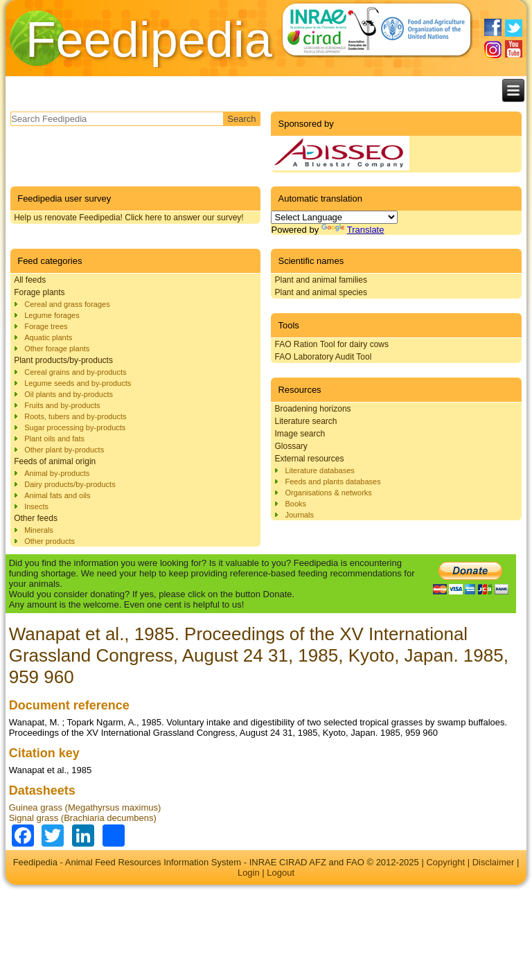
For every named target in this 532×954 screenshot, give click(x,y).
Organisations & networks (328, 492)
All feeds (30, 280)
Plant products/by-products (63, 360)
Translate (352, 229)
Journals (299, 515)
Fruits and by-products (62, 405)
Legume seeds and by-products (77, 383)
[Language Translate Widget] (334, 217)
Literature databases (319, 470)
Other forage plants (56, 348)
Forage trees (45, 326)
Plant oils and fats (54, 438)
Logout (280, 872)
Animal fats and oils (57, 495)
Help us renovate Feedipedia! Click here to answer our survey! (129, 217)
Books (295, 504)
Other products (49, 541)
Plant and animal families (320, 280)
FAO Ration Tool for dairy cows (331, 344)
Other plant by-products (64, 449)
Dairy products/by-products (69, 484)
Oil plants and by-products (68, 394)
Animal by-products (56, 473)
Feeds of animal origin (55, 461)
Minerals (38, 530)
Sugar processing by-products (74, 427)
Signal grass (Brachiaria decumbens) (83, 818)
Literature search (305, 421)
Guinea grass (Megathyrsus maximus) (85, 807)
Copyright (445, 862)
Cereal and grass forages (67, 304)
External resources (309, 458)
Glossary (290, 446)
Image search (299, 434)
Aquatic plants (48, 337)
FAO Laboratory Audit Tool (322, 357)
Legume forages (52, 315)
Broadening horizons (312, 409)
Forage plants (39, 292)
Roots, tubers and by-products (75, 416)
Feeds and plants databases (332, 481)
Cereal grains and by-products (75, 372)
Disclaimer (493, 862)
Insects (36, 506)
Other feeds (35, 518)
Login (249, 872)
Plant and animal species (320, 292)
